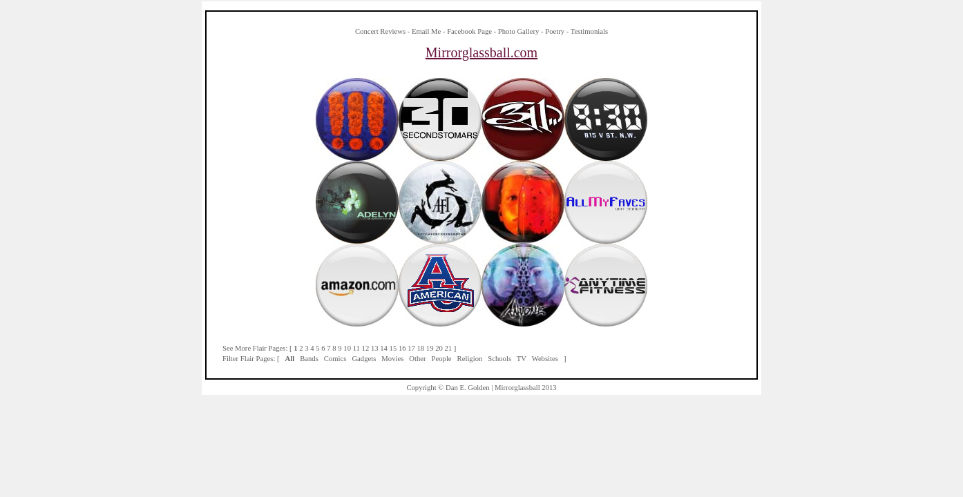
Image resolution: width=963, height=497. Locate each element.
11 (356, 348)
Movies (392, 358)
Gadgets (364, 358)
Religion (470, 358)
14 (384, 348)
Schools (499, 358)
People (442, 358)
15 (393, 348)
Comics (335, 358)
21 (448, 348)
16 (402, 348)
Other (417, 358)
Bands (309, 358)
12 (366, 348)
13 (375, 348)
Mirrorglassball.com (481, 52)
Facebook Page (469, 31)
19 (430, 348)
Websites (545, 358)
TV (521, 358)
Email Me (426, 31)
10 (347, 348)
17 (411, 348)
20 (439, 348)
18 (421, 348)
